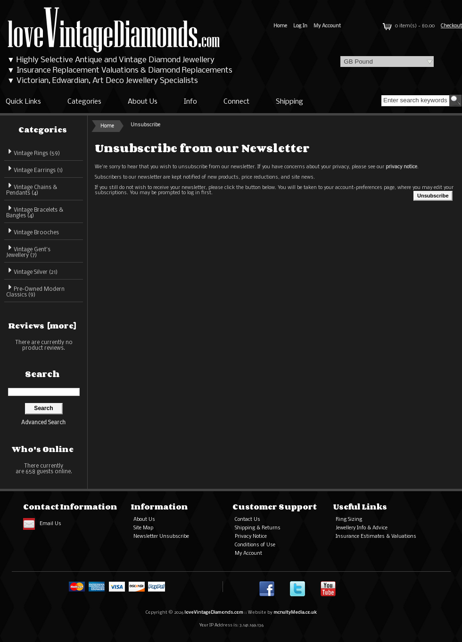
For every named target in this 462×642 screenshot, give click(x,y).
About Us (142, 102)
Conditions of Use (255, 545)
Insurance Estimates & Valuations (376, 536)
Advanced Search (43, 423)
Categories (84, 102)
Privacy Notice (251, 536)
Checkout (451, 26)
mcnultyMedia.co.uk (295, 612)
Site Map (143, 528)
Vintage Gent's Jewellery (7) (28, 251)
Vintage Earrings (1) (34, 169)
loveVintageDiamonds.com (213, 612)
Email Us (50, 524)
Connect (236, 102)
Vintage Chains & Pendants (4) (31, 188)
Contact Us (247, 519)
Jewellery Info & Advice (362, 528)
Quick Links (23, 102)
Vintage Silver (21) (32, 270)
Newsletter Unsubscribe (161, 536)
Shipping (289, 102)
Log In (300, 26)
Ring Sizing (349, 519)
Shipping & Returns (257, 528)
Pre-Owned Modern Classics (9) (35, 290)
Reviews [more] (42, 326)
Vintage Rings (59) (33, 152)
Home (280, 26)
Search (42, 373)
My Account (327, 26)
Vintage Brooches (32, 231)
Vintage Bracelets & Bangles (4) (34, 211)
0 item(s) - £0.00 (408, 26)
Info (190, 102)
